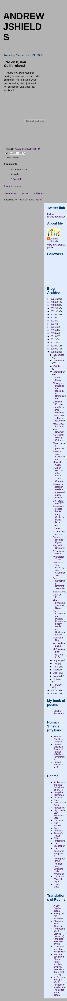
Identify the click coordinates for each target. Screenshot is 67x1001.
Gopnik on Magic (58, 378)
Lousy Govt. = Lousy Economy (59, 418)
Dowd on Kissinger (59, 403)
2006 (53, 693)
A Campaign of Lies (59, 532)
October (57, 366)
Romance (58, 830)
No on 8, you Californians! (59, 455)
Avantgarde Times (58, 558)
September (59, 372)
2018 (53, 320)
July (55, 663)
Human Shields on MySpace (59, 739)
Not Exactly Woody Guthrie (58, 437)
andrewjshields (23, 26)
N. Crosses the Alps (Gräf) (59, 979)
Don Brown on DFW (58, 502)
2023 (53, 305)
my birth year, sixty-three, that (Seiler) (59, 971)
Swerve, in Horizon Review (58, 487)
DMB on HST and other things (58, 472)
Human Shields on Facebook (59, 747)
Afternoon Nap (58, 638)
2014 (53, 333)
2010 (53, 345)
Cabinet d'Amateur (59, 712)
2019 (53, 317)
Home (25, 193)
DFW (55, 525)
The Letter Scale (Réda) (59, 992)
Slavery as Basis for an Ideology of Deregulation (59, 391)
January (57, 685)
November (58, 360)
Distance (58, 797)
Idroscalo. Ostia (58, 463)
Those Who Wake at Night (59, 879)
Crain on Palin (57, 595)
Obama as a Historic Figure (59, 540)
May (55, 669)
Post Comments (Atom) (30, 199)
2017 (53, 324)
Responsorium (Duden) (60, 986)
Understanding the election (59, 495)
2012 (53, 339)
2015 (53, 330)
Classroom (59, 795)
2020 (53, 314)
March (56, 676)
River (56, 828)
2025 (53, 299)
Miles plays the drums (59, 424)
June (56, 666)
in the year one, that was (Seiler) (60, 949)
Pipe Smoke (57, 824)
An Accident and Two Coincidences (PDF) (60, 786)
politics (16, 158)
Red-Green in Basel (58, 656)
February (58, 679)
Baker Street (59, 591)
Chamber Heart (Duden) (58, 923)
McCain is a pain (59, 650)
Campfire (58, 792)
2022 (53, 308)
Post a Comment (12, 186)
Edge (56, 800)
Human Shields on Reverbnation (59, 756)
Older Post (39, 193)
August (57, 660)
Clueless (57, 528)
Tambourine (60, 841)
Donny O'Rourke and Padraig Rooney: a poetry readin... (59, 619)
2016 (53, 327)
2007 (53, 690)
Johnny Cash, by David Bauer (58, 518)
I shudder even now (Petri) (58, 941)
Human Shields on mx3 (59, 764)
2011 (53, 342)
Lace (56, 818)
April (56, 673)
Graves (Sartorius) (59, 935)
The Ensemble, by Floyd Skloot (59, 604)
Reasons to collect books (58, 509)
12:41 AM (16, 179)
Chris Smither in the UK (59, 632)
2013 (53, 336)
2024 (53, 302)
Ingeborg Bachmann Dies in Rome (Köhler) (59, 959)
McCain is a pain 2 (59, 644)
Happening (59, 807)
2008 (53, 352)
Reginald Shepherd (59, 546)
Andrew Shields (54, 239)
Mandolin (58, 820)
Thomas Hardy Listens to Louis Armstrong (59, 868)
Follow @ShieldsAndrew (56, 215)
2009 (53, 348)
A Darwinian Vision (59, 552)
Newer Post (10, 193)
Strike (57, 838)
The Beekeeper (59, 844)
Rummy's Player (58, 834)
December (58, 355)
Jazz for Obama (58, 479)
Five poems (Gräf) (59, 930)
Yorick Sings (57, 885)
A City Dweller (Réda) (57, 908)
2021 (53, 311)
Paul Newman (58, 430)
